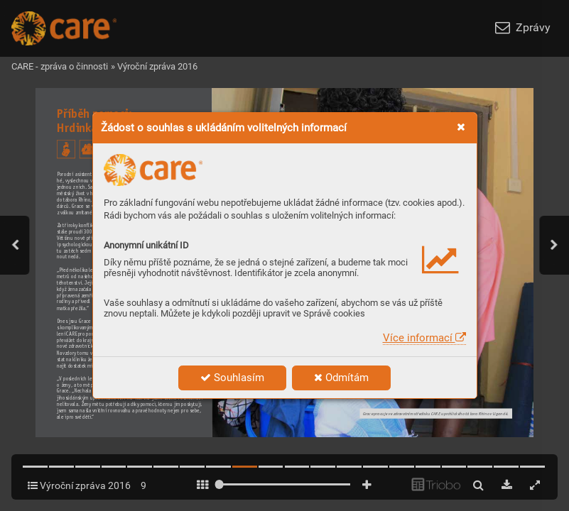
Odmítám (341, 377)
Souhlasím (232, 377)
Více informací (424, 337)
